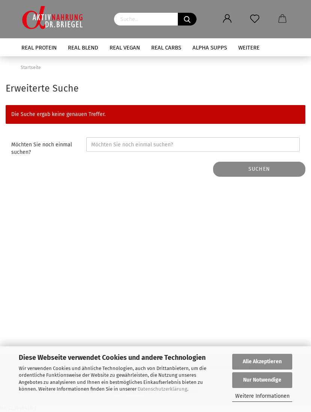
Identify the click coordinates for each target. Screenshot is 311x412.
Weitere (249, 47)
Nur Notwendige (262, 380)
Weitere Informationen (262, 396)
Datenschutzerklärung (162, 389)
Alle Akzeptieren (262, 361)
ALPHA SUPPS (209, 47)
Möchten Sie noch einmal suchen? (41, 148)
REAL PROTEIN (39, 47)
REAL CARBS (166, 47)
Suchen (259, 169)
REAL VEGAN (125, 47)
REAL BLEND (83, 47)
